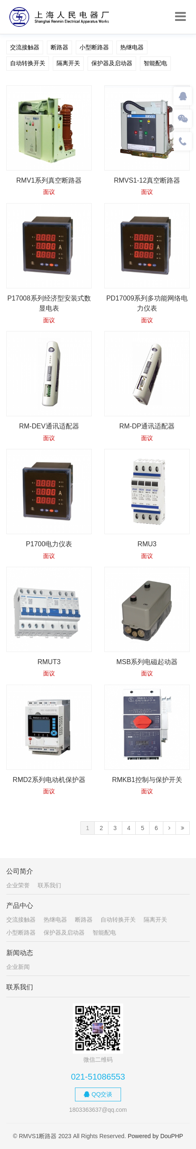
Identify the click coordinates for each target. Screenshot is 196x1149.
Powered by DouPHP (155, 1136)
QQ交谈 (98, 1094)
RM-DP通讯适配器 (147, 426)
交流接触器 (24, 47)
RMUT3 (48, 661)
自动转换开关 (27, 63)
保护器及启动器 (111, 63)
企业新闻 (18, 966)
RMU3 (146, 544)
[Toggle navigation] (180, 16)
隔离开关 (68, 63)
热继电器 (132, 47)
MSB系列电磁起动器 (147, 661)
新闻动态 (19, 952)
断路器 (59, 47)
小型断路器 (94, 47)
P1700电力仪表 (49, 544)
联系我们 (49, 885)
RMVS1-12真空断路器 (147, 180)
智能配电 (155, 63)
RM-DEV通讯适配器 (49, 426)
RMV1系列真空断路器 (49, 180)
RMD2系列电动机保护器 (49, 779)
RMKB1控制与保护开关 (147, 779)
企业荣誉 (18, 885)
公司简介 (19, 871)
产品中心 (19, 905)
